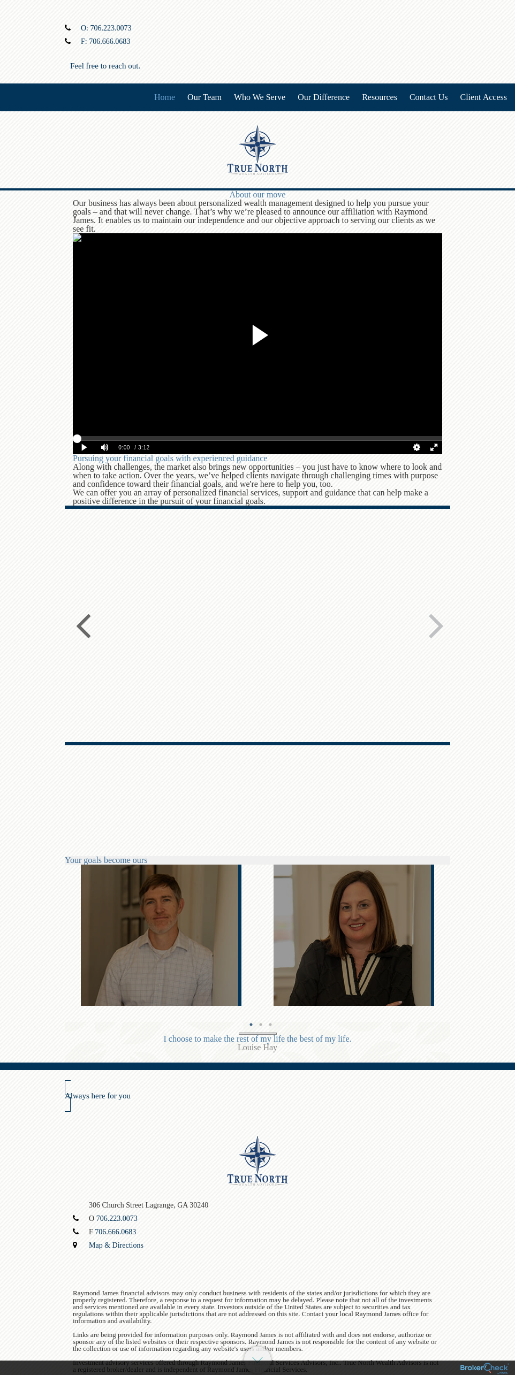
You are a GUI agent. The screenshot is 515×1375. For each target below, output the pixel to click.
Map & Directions (116, 1245)
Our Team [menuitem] (204, 97)
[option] (161, 935)
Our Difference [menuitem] (324, 97)
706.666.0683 (109, 41)
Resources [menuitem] (379, 97)
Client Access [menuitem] (483, 97)
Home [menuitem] (164, 97)
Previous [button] (80, 624)
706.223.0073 (111, 28)
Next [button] (434, 624)
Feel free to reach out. (105, 66)
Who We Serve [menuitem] (259, 97)
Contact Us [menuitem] (429, 97)
